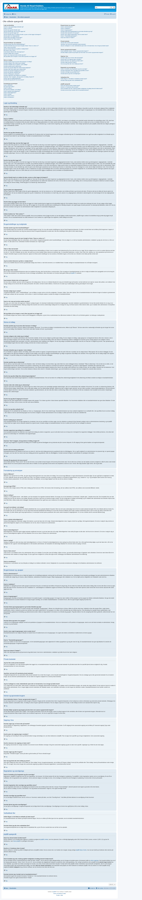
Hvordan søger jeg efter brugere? (69, 62)
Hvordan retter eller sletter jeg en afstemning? (15, 69)
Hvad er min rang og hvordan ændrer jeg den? (15, 55)
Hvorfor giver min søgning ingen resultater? (71, 59)
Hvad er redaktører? (65, 28)
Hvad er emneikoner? (9, 97)
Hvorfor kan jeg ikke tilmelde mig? (12, 30)
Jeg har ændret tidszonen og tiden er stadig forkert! (16, 48)
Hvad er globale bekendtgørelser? (12, 91)
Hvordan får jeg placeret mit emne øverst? (14, 79)
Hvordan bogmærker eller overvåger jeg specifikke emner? (75, 70)
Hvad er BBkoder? (8, 85)
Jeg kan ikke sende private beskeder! (70, 42)
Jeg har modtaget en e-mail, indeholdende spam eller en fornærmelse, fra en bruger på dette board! (85, 45)
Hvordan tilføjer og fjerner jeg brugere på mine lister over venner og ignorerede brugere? (82, 52)
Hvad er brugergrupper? (66, 30)
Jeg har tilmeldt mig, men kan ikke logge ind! (14, 31)
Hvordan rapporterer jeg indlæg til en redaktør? (15, 75)
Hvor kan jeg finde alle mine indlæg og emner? (72, 63)
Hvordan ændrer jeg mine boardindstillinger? (14, 44)
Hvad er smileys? (8, 88)
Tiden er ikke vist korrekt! (10, 47)
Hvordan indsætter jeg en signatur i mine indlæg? (15, 64)
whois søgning (94, 860)
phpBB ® (73, 273)
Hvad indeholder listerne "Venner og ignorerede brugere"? (74, 51)
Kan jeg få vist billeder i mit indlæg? (12, 89)
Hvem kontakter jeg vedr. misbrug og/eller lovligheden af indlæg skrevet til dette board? (81, 88)
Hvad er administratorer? (67, 26)
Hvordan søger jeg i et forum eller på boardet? (72, 57)
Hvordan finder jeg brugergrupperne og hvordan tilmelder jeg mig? (76, 31)
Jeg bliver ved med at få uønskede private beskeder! (73, 44)
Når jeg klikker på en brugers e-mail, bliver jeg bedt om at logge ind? (20, 56)
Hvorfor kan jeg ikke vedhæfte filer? (12, 72)
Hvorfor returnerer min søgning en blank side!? (72, 60)
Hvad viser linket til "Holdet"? (67, 37)
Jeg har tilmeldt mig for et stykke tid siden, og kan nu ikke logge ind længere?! (22, 34)
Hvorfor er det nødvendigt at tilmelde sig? (14, 26)
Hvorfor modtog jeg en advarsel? (12, 73)
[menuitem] (14, 14)
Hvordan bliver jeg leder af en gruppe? (70, 32)
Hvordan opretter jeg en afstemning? (12, 66)
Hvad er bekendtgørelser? (10, 92)
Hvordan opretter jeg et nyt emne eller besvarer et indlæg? (18, 61)
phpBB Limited (44, 839)
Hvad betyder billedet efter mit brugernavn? (14, 51)
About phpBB (16, 841)
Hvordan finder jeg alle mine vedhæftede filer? (72, 80)
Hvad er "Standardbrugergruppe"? (69, 36)
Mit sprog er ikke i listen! (9, 50)
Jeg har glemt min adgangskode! (12, 36)
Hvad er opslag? (8, 94)
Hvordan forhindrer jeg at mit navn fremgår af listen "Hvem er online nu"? (21, 45)
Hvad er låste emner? (9, 95)
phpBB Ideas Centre (81, 850)
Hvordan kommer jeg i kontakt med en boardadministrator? (75, 90)
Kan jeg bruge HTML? (9, 86)
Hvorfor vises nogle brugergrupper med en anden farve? (74, 34)
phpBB (54, 891)
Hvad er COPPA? (8, 28)
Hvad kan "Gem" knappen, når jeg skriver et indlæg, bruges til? (19, 76)
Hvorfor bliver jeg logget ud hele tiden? (13, 37)
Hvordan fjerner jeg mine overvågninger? (70, 73)
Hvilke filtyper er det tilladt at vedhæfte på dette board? (74, 78)
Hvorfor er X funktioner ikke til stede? (69, 87)
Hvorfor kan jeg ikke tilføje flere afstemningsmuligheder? (17, 67)
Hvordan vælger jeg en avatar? (11, 53)
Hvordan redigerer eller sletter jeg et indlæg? (14, 63)
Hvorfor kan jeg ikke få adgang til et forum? (14, 70)
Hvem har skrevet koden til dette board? (70, 85)
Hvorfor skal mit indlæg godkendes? (12, 78)
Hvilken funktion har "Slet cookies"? (12, 39)
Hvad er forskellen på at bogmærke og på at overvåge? (74, 69)
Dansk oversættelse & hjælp (59, 893)
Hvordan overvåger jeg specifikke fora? (70, 72)
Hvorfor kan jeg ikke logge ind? (11, 32)
